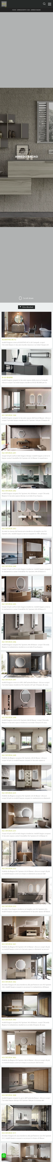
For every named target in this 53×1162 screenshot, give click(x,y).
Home (14, 10)
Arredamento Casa (23, 10)
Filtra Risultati (26, 307)
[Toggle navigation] (49, 3)
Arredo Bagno (36, 10)
